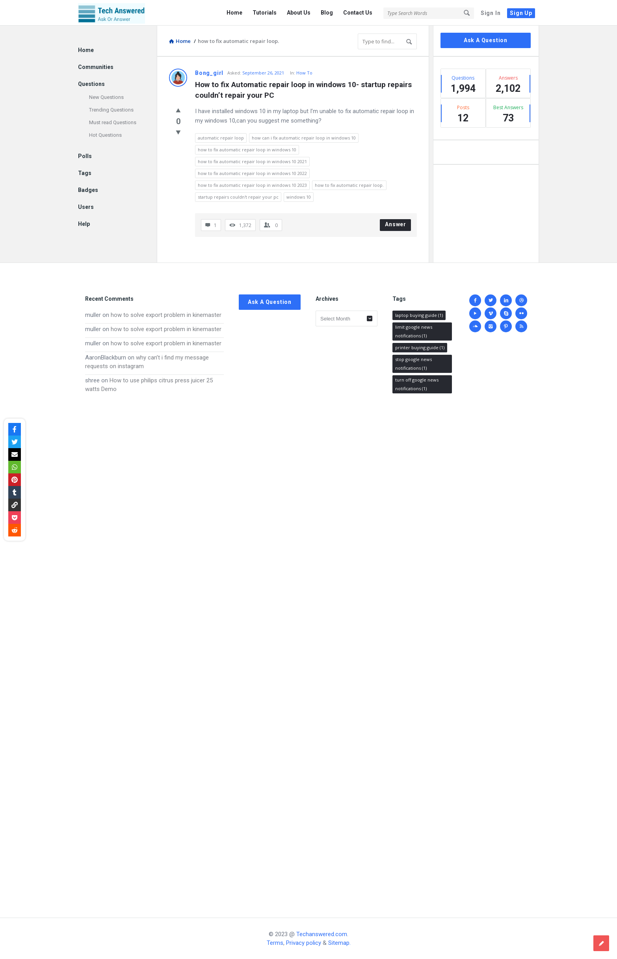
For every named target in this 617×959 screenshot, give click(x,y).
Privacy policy (303, 942)
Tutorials (265, 12)
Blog (327, 12)
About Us (298, 12)
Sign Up (521, 13)
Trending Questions (111, 110)
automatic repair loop (221, 138)
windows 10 (298, 197)
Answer (395, 224)
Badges (88, 190)
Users (86, 207)
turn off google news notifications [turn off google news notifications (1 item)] (417, 384)
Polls (85, 156)
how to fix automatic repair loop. (349, 185)
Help (84, 224)
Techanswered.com (321, 934)
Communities (95, 67)
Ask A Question (485, 40)
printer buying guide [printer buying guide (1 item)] (419, 347)
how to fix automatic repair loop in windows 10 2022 (252, 173)
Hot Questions (105, 135)
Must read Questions (112, 122)
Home (234, 12)
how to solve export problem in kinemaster (166, 314)
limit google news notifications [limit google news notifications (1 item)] (413, 331)
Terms (275, 942)
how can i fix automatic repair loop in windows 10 (304, 138)
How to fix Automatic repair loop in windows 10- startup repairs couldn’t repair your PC (304, 90)
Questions (91, 84)
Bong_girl (209, 73)
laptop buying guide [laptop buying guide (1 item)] (419, 315)
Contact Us (357, 12)
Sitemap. (339, 942)
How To (304, 73)
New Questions (106, 97)
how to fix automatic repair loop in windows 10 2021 (252, 161)
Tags (84, 173)
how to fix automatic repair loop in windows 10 (247, 150)
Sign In (491, 13)
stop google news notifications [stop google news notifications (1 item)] (413, 363)
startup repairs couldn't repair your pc (238, 197)
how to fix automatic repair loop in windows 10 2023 (252, 185)
